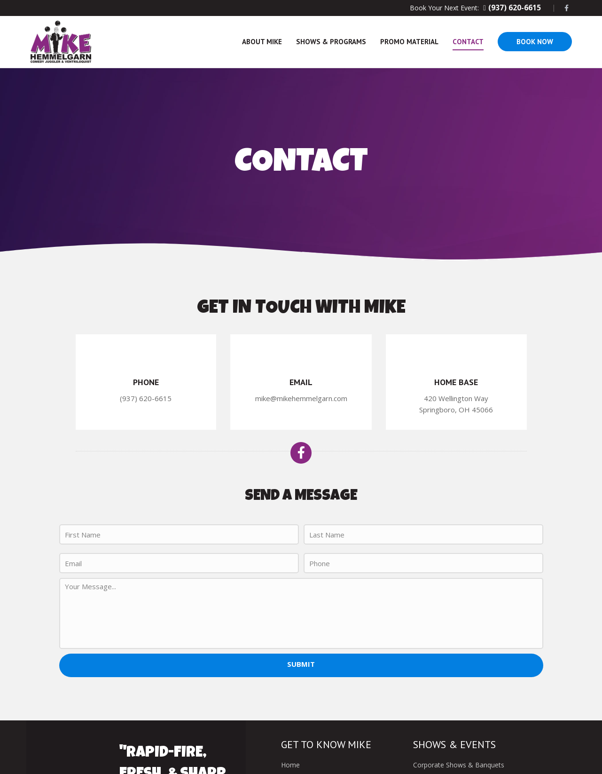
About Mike (262, 41)
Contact (468, 41)
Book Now (534, 41)
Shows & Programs (331, 41)
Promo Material (409, 41)
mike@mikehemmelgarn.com (301, 398)
